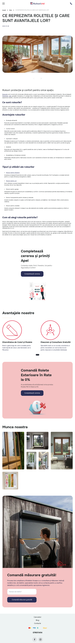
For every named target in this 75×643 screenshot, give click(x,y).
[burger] (3, 3)
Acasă (4, 10)
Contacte (37, 623)
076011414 (37, 632)
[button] (34, 78)
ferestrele (5, 96)
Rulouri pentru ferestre (13, 172)
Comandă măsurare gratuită (22, 600)
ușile (10, 96)
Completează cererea (32, 274)
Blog (10, 10)
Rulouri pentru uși (11, 181)
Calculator (37, 617)
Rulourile (4, 94)
